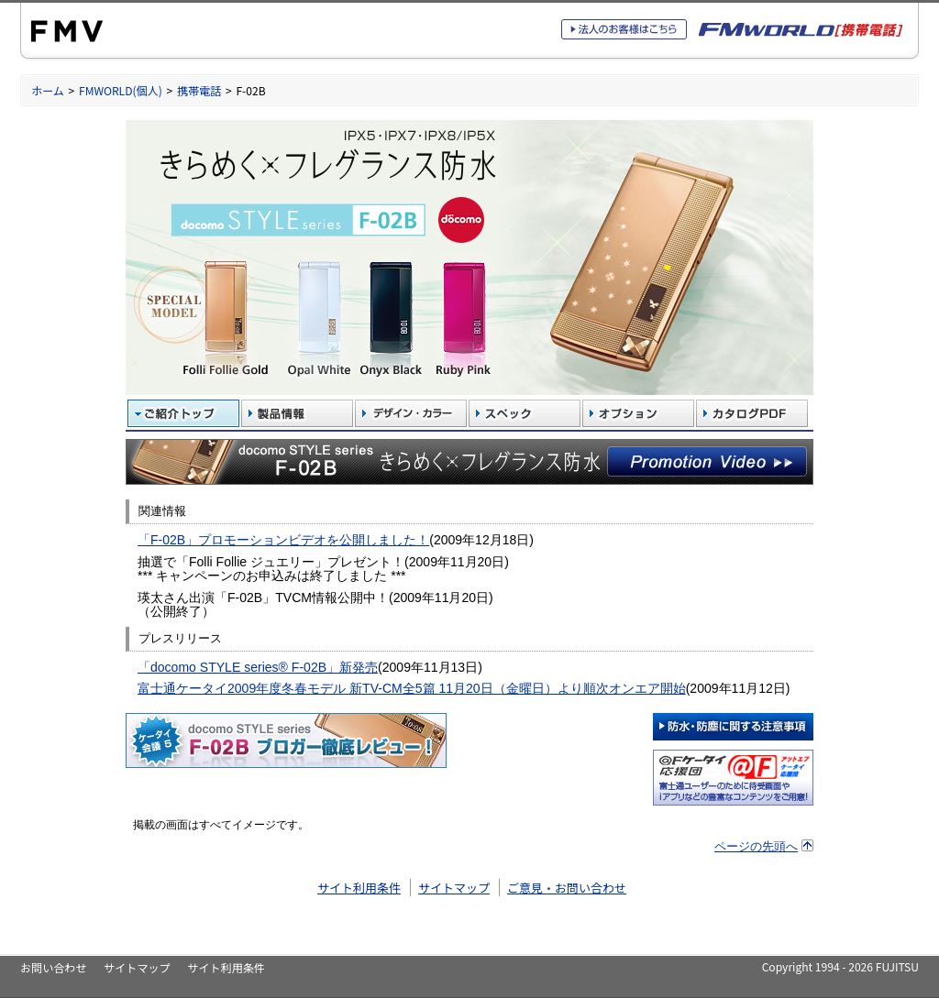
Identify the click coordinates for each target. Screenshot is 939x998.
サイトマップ (454, 887)
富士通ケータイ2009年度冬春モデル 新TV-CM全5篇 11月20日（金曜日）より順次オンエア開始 (412, 688)
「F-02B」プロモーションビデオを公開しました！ (283, 539)
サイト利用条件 (359, 887)
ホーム (47, 90)
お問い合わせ (53, 967)
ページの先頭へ (756, 846)
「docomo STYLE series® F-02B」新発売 (258, 667)
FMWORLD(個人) (120, 90)
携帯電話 (199, 90)
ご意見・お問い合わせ (566, 887)
